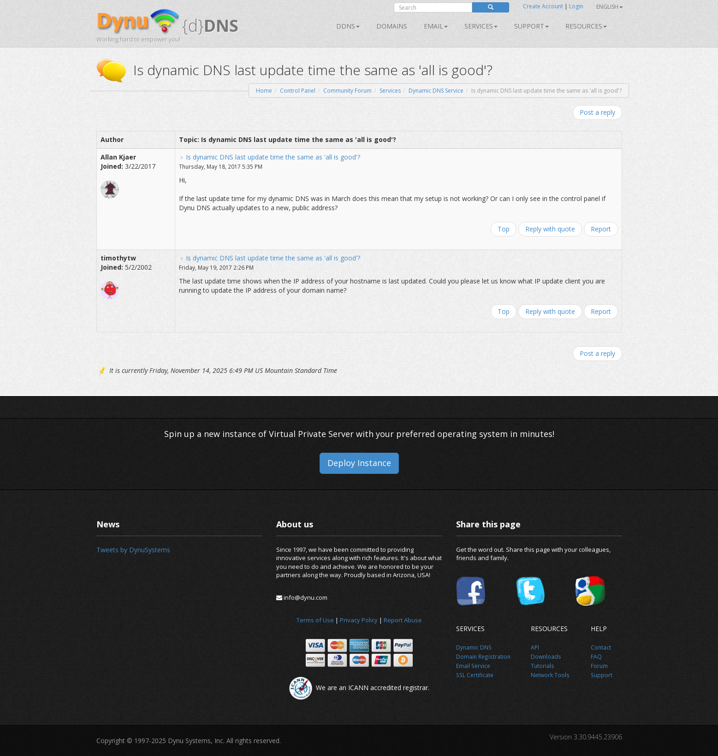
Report (601, 228)
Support (531, 26)
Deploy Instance (359, 462)
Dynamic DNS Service (436, 90)
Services (390, 90)
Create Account (543, 6)
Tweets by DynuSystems (133, 549)
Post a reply (597, 112)
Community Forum (347, 90)
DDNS (348, 26)
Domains (391, 26)
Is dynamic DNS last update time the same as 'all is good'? (273, 157)
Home (264, 90)
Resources (586, 26)
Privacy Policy (359, 620)
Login (576, 6)
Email (436, 26)
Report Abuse (403, 620)
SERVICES (481, 26)
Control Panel (297, 90)
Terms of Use (315, 620)
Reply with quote (550, 228)
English (609, 7)
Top (504, 228)
